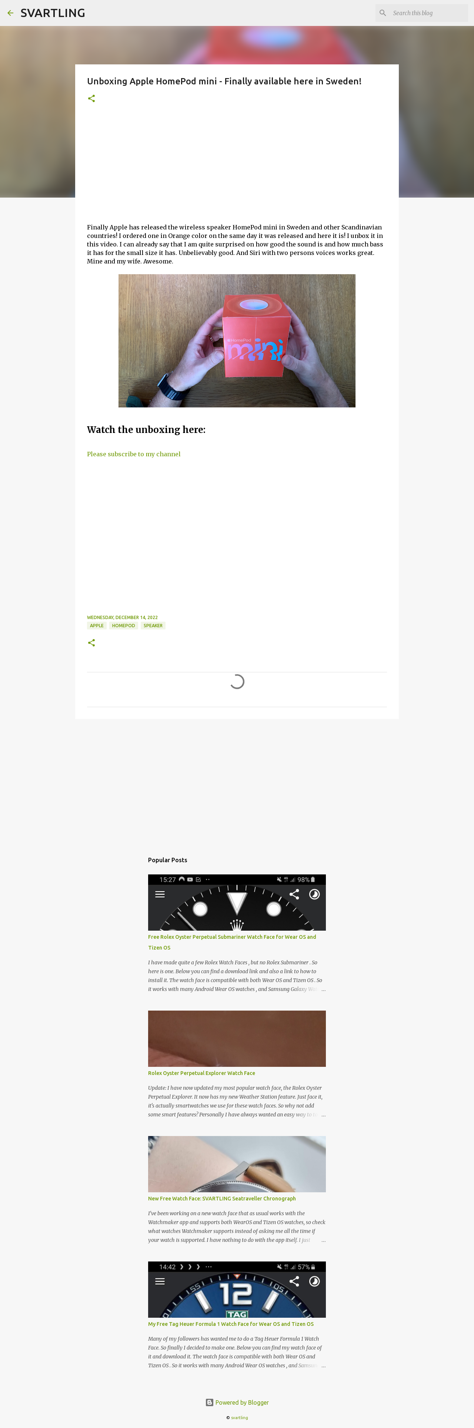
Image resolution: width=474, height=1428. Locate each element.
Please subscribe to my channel (134, 454)
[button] (91, 99)
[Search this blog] (429, 13)
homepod (123, 625)
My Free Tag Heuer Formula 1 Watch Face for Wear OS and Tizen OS (231, 1324)
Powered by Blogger (237, 1402)
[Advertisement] (237, 167)
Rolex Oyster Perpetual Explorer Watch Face (201, 1073)
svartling (239, 1417)
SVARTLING (53, 12)
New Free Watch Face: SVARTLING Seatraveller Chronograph (222, 1199)
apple (97, 625)
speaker (153, 625)
